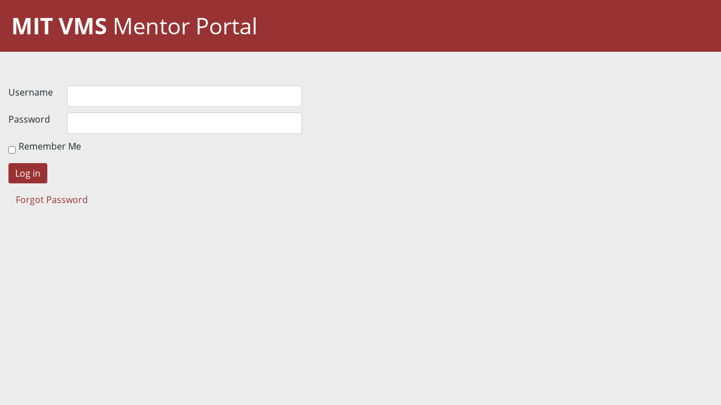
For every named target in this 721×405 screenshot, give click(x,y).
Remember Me (50, 146)
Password (29, 119)
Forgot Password (52, 200)
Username (30, 92)
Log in (28, 173)
